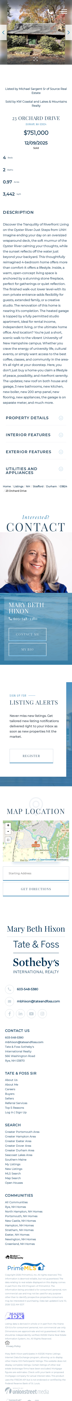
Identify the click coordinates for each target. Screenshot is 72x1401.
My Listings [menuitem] (12, 1164)
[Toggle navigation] (63, 12)
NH (28, 486)
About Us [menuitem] (11, 1080)
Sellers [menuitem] (9, 1098)
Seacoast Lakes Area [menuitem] (18, 1155)
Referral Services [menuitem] (16, 1103)
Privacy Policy (13, 1346)
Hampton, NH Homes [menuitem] (19, 1225)
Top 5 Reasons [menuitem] (14, 1107)
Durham (51, 486)
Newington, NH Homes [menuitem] (20, 1239)
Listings (18, 486)
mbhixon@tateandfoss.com (32, 1001)
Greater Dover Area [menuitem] (18, 1146)
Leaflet (32, 859)
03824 (63, 486)
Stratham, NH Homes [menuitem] (19, 1230)
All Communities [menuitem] (16, 1202)
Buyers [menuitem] (9, 1094)
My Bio (27, 649)
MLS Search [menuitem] (13, 1173)
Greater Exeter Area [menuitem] (18, 1141)
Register (31, 756)
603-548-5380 (25, 618)
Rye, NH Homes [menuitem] (15, 1207)
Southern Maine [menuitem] (15, 1159)
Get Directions (36, 889)
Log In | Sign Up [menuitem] (15, 1112)
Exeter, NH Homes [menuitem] (17, 1234)
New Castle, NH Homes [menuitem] (20, 1221)
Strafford (38, 486)
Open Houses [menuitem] (14, 1183)
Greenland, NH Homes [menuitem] (20, 1244)
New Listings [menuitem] (13, 1169)
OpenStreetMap (48, 859)
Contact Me (27, 634)
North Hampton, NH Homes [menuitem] (23, 1211)
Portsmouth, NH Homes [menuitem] (21, 1216)
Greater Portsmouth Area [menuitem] (22, 1132)
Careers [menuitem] (10, 1089)
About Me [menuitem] (11, 1084)
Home (7, 486)
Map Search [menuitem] (13, 1178)
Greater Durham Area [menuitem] (19, 1150)
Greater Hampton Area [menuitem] (20, 1136)
